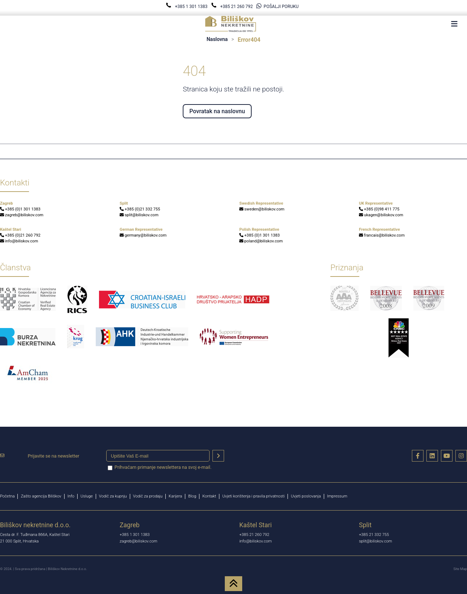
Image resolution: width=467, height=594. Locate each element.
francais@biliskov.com (382, 235)
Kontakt (209, 496)
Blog (192, 496)
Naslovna (217, 39)
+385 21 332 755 (374, 534)
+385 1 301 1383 (187, 6)
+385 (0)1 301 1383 (20, 209)
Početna (7, 496)
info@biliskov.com (19, 241)
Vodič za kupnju (113, 496)
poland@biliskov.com (261, 241)
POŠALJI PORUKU (277, 6)
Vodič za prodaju (147, 496)
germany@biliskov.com (143, 235)
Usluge (86, 496)
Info (70, 496)
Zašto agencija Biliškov (41, 496)
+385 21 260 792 (232, 6)
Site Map (460, 569)
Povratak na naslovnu (217, 111)
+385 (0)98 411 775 (379, 209)
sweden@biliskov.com (261, 209)
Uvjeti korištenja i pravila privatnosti (253, 496)
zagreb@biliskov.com (22, 215)
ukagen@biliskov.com (381, 215)
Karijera (175, 496)
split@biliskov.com (139, 215)
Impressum (337, 496)
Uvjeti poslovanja (306, 496)
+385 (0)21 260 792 (20, 235)
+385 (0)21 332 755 (140, 209)
